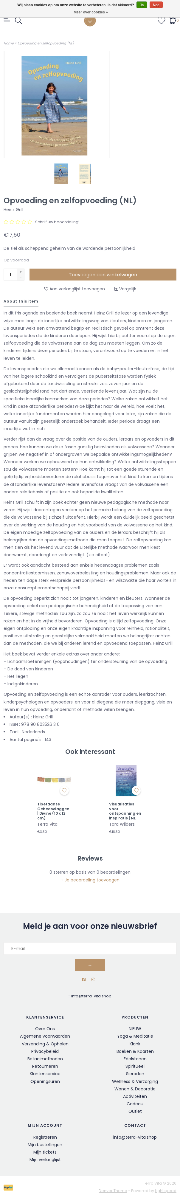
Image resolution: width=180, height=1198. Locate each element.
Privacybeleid (45, 1051)
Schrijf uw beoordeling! (57, 221)
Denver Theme (113, 1190)
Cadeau (135, 1104)
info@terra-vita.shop (91, 996)
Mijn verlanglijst (45, 1160)
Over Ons (45, 1029)
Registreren (45, 1137)
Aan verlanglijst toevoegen (74, 289)
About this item (21, 301)
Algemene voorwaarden (45, 1036)
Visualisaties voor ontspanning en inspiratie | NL (125, 811)
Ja (142, 5)
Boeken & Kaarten (135, 1051)
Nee (156, 5)
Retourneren (45, 1066)
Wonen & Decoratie (135, 1089)
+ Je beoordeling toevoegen (90, 880)
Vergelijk (125, 289)
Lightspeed (165, 1190)
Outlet (135, 1111)
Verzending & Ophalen (45, 1044)
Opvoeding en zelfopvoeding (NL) (46, 43)
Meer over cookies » (91, 12)
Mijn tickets (45, 1152)
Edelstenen (135, 1059)
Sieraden (135, 1074)
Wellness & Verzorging (135, 1081)
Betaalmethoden (45, 1059)
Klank (135, 1044)
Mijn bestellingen (45, 1145)
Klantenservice (45, 1074)
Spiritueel (135, 1066)
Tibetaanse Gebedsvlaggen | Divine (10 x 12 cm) (53, 811)
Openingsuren (45, 1081)
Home (9, 43)
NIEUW (135, 1029)
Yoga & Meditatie (135, 1036)
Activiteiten (135, 1096)
